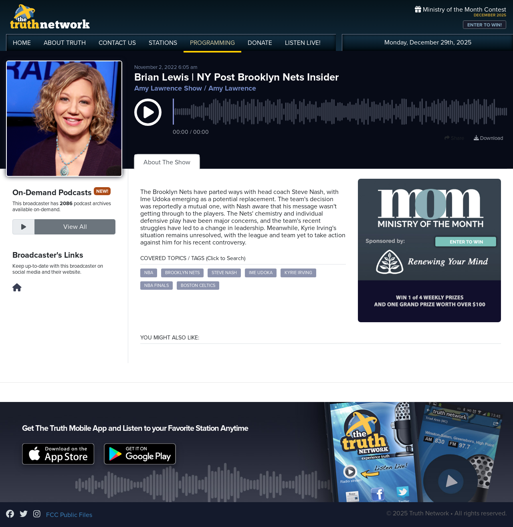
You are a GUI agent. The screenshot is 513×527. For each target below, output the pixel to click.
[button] (148, 120)
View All (75, 227)
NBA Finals (156, 285)
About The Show (166, 162)
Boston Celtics (198, 285)
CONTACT (117, 42)
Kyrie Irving (298, 272)
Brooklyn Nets (182, 272)
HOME (22, 42)
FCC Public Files (69, 515)
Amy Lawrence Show (168, 88)
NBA (148, 272)
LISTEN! (303, 42)
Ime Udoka (261, 272)
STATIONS (163, 42)
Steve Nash (224, 272)
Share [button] (454, 138)
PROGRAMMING (212, 42)
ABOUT (65, 42)
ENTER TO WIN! (484, 25)
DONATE (260, 42)
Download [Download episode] (488, 138)
